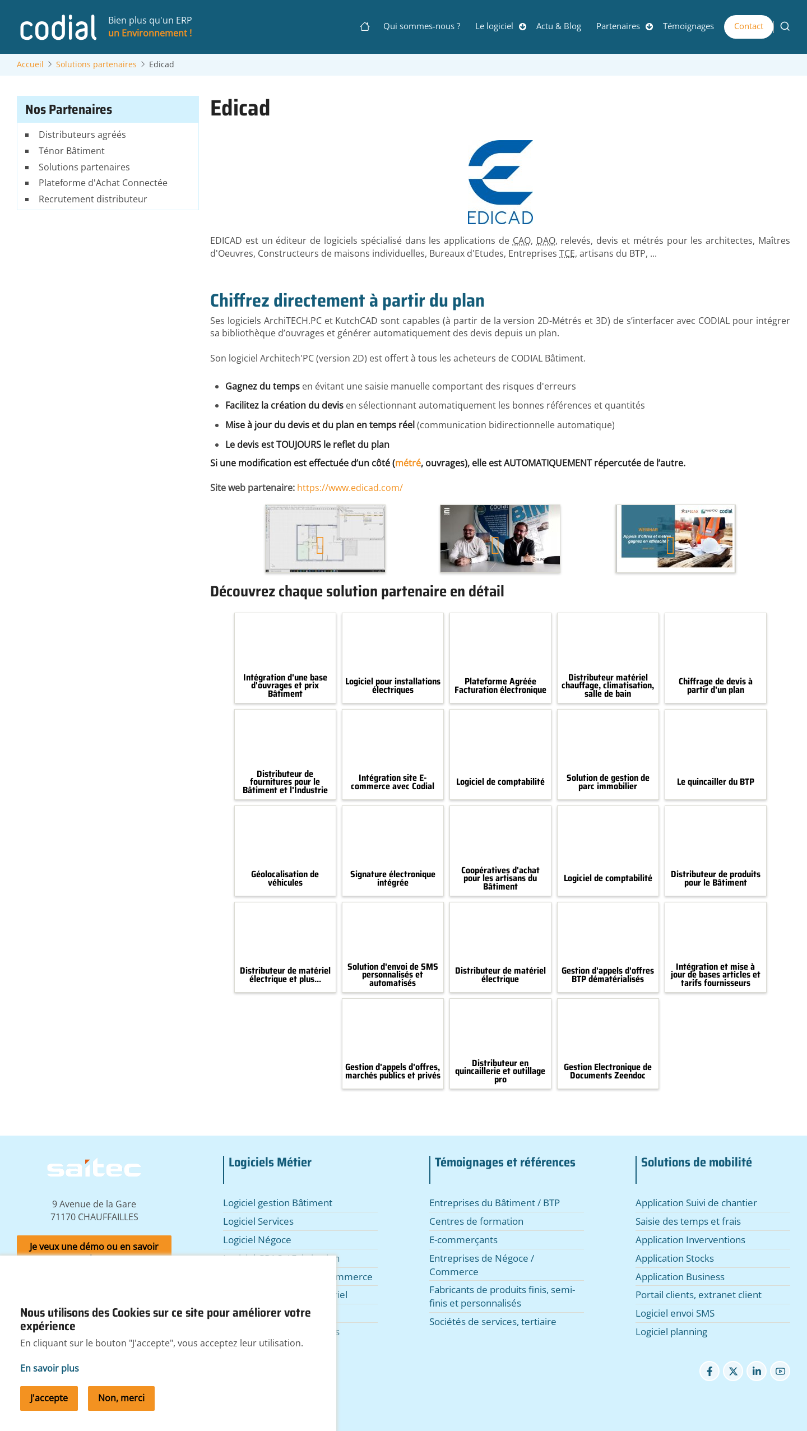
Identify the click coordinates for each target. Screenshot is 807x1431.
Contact (748, 25)
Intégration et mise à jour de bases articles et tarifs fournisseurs (715, 975)
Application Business (680, 1276)
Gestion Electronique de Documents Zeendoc (608, 1071)
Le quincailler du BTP (715, 782)
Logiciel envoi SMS (675, 1313)
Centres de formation (476, 1221)
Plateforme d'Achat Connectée (103, 183)
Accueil (30, 64)
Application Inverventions (690, 1239)
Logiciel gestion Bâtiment (277, 1202)
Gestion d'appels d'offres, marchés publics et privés (392, 1071)
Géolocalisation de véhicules (285, 878)
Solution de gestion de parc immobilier (608, 782)
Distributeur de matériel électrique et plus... (285, 975)
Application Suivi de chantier (696, 1202)
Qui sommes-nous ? (421, 25)
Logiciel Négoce (257, 1239)
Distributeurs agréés (82, 134)
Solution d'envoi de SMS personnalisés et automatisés (392, 975)
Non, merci (121, 1411)
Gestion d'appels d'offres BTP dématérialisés (608, 975)
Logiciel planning (671, 1331)
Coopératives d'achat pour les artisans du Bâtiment (500, 879)
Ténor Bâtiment (72, 151)
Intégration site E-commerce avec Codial (392, 782)
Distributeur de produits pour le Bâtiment (715, 878)
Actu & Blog (558, 25)
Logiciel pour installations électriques (392, 686)
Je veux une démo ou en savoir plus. (94, 1253)
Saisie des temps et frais (688, 1221)
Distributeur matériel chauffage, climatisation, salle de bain (608, 686)
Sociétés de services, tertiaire (492, 1321)
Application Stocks (675, 1258)
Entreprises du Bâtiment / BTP (494, 1202)
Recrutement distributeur (93, 199)
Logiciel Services (258, 1221)
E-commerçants (463, 1239)
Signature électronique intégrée (392, 878)
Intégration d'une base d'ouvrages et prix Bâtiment (285, 686)
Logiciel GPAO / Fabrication (281, 1258)
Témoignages (688, 25)
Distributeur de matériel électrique (500, 975)
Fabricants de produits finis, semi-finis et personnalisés (502, 1296)
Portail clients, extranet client (699, 1294)
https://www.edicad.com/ (350, 487)
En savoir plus (49, 1382)
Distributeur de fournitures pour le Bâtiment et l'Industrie (285, 782)
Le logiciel (494, 25)
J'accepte (49, 1411)
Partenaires (618, 25)
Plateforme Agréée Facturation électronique (500, 686)
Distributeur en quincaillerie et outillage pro (500, 1071)
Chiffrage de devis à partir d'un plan (716, 686)
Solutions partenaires (96, 64)
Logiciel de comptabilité (500, 782)
